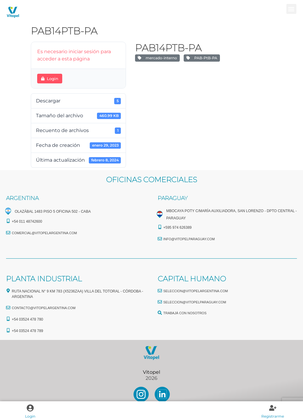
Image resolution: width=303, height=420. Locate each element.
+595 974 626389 (177, 227)
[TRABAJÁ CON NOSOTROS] (160, 313)
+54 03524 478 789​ (27, 331)
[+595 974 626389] (160, 227)
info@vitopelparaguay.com (189, 239)
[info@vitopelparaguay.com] (160, 239)
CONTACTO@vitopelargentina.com (44, 308)
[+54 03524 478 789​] (8, 330)
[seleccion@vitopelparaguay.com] (160, 302)
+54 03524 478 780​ (27, 319)
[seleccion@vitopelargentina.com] (160, 291)
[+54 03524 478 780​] (8, 319)
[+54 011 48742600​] (8, 221)
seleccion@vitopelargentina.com (195, 291)
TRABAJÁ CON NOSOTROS (185, 313)
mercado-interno (157, 58)
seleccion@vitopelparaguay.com (194, 302)
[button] (291, 9)
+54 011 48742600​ (27, 221)
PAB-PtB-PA (201, 58)
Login (30, 416)
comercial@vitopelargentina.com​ (44, 233)
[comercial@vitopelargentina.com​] (8, 233)
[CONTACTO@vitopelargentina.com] (8, 307)
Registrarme (272, 416)
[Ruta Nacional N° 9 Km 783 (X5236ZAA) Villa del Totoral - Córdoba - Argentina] (8, 291)
